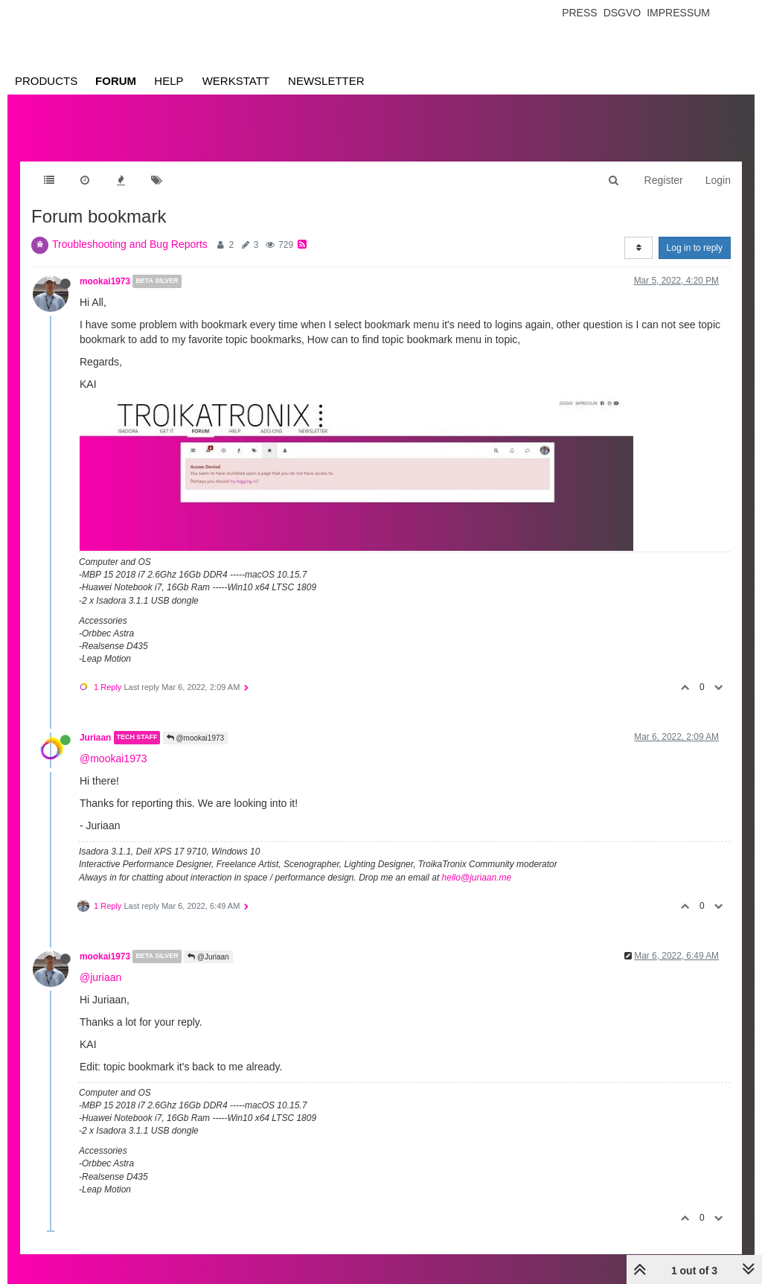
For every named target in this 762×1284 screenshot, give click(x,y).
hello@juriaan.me (477, 877)
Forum (115, 80)
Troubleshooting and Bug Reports (130, 244)
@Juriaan (208, 957)
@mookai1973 (195, 738)
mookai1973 (105, 281)
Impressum (678, 13)
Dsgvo (622, 13)
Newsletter (326, 80)
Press (579, 13)
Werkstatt (235, 80)
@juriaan (100, 977)
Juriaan (95, 737)
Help (168, 80)
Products (46, 80)
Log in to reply (695, 248)
